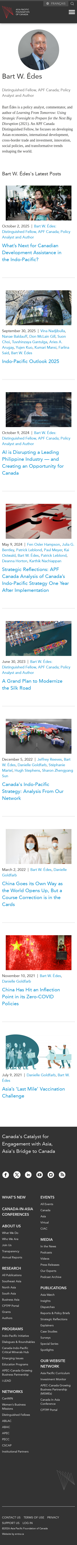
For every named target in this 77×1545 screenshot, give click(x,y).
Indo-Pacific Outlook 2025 (30, 361)
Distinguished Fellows (16, 1415)
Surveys (45, 1337)
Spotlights (47, 1350)
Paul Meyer (53, 550)
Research (11, 1268)
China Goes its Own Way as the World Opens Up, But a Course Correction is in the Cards (32, 894)
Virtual (44, 1222)
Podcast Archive (50, 1277)
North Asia (9, 1287)
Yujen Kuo (24, 347)
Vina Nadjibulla (52, 331)
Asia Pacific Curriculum (55, 1373)
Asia (43, 1216)
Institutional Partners (15, 1451)
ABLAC (6, 1421)
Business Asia (10, 1299)
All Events (46, 1204)
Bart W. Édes (21, 353)
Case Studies (48, 1331)
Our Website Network (52, 1364)
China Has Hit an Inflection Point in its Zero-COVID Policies (31, 996)
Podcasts (46, 1252)
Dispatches (47, 1307)
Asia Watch (47, 1295)
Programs (12, 1329)
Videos (44, 1258)
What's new (14, 1197)
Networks (12, 1391)
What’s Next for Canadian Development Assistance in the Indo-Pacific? (31, 252)
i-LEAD (6, 1380)
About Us (11, 1226)
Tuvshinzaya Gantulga (29, 342)
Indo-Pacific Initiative (15, 1336)
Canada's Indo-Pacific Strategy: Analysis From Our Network (32, 791)
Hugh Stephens (27, 770)
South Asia (9, 1293)
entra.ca (19, 1534)
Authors (7, 1318)
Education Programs (15, 1364)
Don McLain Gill (42, 336)
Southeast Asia (11, 1281)
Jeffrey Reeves (49, 759)
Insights (45, 1301)
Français (58, 3)
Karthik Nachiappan (45, 561)
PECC (5, 1439)
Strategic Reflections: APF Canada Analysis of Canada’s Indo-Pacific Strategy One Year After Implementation (35, 580)
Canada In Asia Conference (50, 1402)
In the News (48, 1246)
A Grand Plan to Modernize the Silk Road (32, 684)
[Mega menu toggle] (72, 12)
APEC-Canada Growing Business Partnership (17, 1372)
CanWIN (7, 1398)
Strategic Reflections (53, 1319)
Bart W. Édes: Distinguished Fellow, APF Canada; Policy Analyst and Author (36, 231)
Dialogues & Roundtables (18, 1342)
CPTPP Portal (10, 1306)
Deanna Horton (14, 561)
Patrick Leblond (29, 550)
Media (46, 1239)
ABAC (6, 1427)
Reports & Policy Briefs (55, 1313)
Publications (53, 1288)
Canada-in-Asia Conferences (17, 1212)
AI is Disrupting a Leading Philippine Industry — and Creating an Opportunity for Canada (33, 462)
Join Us (6, 1245)
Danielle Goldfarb (32, 765)
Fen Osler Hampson (43, 544)
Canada (45, 1210)
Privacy (53, 1517)
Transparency (10, 1251)
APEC (5, 1433)
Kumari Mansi (45, 347)
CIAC (43, 1228)
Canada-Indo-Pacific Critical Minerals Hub (15, 1350)
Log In (28, 1523)
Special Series (49, 1344)
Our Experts (48, 1271)
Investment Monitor (53, 1379)
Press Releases (49, 1265)
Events (47, 1197)
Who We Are (10, 1239)
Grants (6, 1312)
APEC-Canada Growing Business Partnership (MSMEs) (55, 1389)
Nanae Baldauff (14, 336)
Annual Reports (12, 1257)
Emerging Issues (12, 1358)
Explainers (47, 1325)
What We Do (10, 1233)
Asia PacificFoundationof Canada (23, 12)
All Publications (12, 1275)
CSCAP (6, 1445)
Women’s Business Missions (14, 1406)
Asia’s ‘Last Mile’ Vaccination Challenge (33, 1092)
